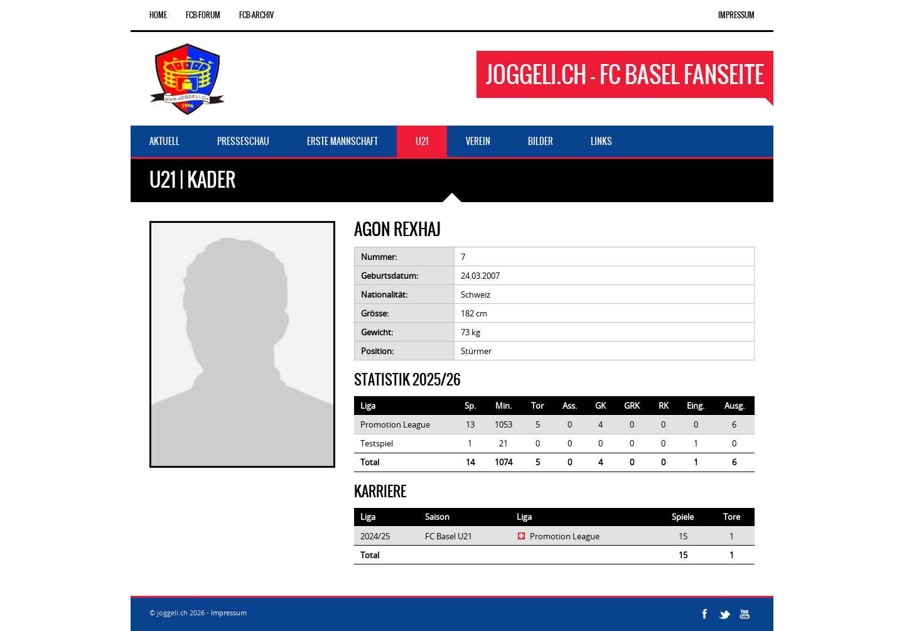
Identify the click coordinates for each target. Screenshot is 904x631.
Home (158, 15)
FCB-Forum (203, 15)
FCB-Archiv (256, 15)
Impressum (736, 15)
